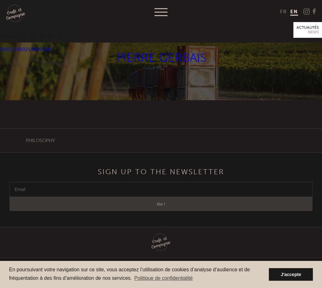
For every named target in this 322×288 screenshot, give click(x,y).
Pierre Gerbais (161, 58)
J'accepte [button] (291, 274)
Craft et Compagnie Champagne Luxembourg (15, 14)
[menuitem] (283, 12)
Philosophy (40, 140)
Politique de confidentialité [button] (163, 278)
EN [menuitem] (294, 11)
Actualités (308, 30)
